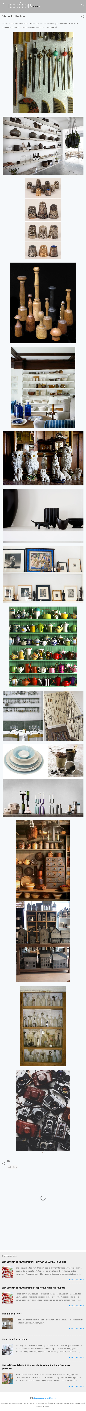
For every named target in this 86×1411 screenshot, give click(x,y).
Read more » (76, 1280)
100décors (20, 6)
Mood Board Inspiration (14, 1339)
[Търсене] (82, 5)
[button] (82, 17)
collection (12, 1167)
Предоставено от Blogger (43, 1398)
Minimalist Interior (11, 1313)
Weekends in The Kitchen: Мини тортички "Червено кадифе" (34, 1287)
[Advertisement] (10, 1237)
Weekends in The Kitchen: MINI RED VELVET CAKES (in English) (34, 1261)
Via (43, 1152)
